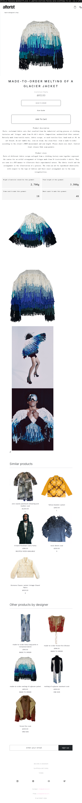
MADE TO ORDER (41, 103)
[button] (75, 7)
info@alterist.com (44, 789)
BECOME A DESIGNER (41, 764)
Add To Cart (41, 119)
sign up (65, 748)
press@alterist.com (43, 794)
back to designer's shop (11, 12)
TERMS (41, 773)
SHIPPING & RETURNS (41, 768)
